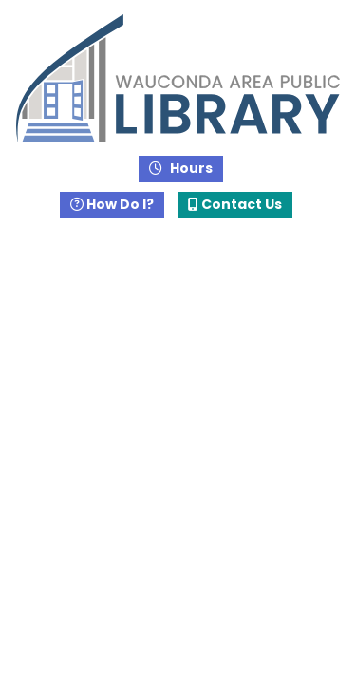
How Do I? (112, 204)
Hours (190, 168)
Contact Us (235, 204)
